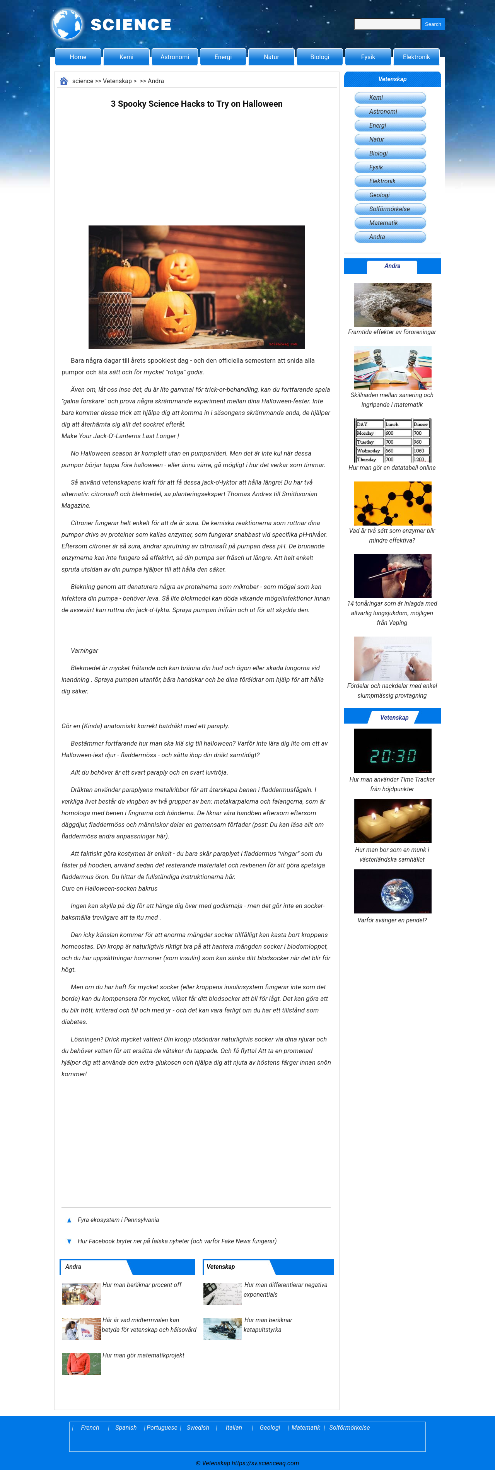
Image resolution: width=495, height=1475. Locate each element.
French (90, 1427)
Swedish (198, 1427)
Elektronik (416, 57)
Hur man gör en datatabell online (391, 444)
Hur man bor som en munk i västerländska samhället (392, 831)
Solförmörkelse (389, 209)
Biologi (320, 57)
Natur (271, 57)
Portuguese (162, 1427)
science (83, 81)
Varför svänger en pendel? (392, 896)
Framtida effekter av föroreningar (392, 309)
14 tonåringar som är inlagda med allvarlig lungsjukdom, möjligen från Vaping (392, 590)
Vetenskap (117, 81)
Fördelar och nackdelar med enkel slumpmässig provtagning (392, 668)
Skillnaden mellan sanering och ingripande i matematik (392, 377)
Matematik (383, 223)
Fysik (368, 57)
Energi (223, 57)
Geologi (379, 195)
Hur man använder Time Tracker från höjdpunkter (392, 761)
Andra (156, 81)
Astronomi (174, 57)
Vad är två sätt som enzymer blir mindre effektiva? (392, 512)
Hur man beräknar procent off (141, 1285)
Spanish (126, 1427)
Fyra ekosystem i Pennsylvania (119, 1220)
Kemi (126, 57)
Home (78, 57)
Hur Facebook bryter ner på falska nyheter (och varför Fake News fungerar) (178, 1241)
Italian (234, 1427)
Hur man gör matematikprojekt (143, 1355)
